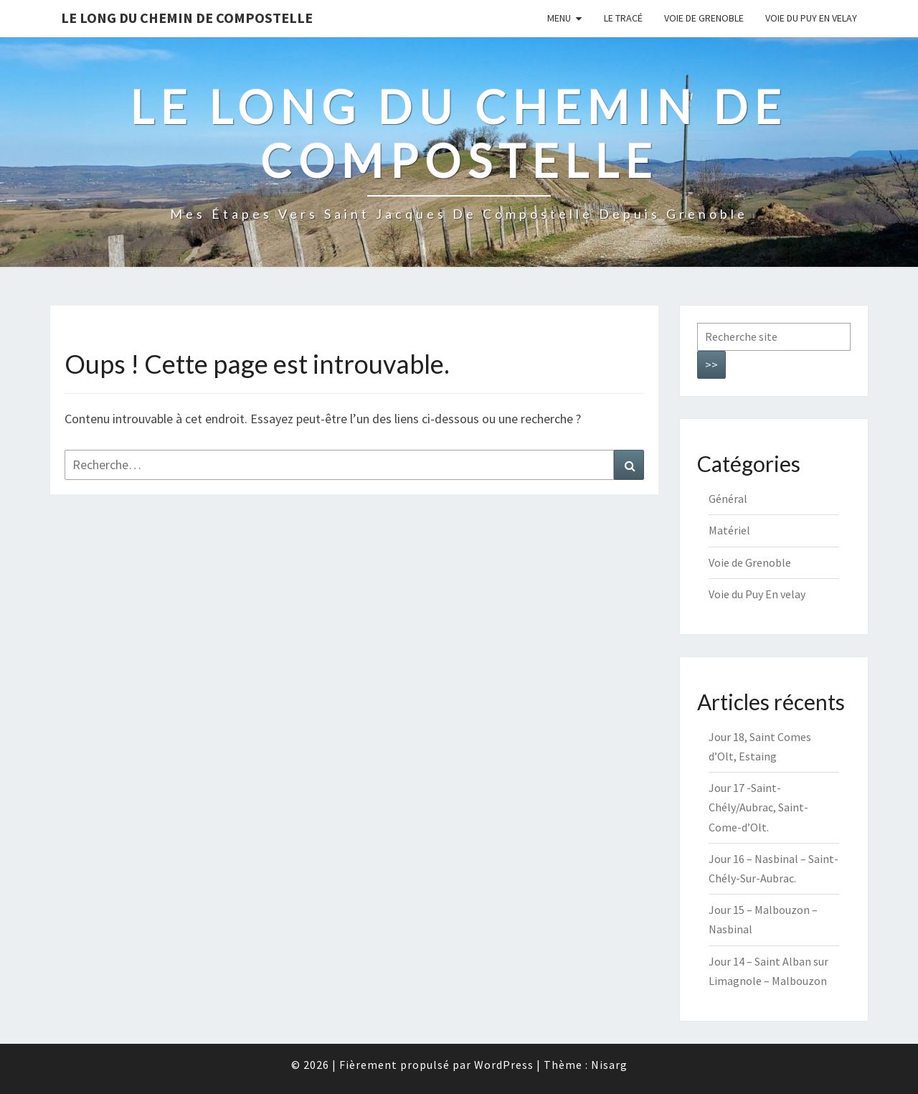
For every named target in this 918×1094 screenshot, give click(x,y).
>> (711, 364)
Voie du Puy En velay (811, 17)
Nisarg (609, 1064)
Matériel (729, 530)
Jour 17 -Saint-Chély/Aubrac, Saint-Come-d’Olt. (758, 807)
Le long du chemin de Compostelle (187, 18)
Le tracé (623, 17)
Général (728, 498)
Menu (559, 17)
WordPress (504, 1064)
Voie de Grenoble (704, 17)
